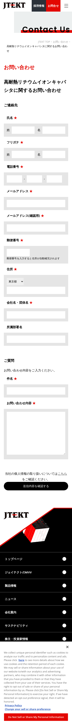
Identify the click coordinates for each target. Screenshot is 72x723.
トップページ (13, 559)
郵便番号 (13, 240)
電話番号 (13, 166)
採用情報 (38, 6)
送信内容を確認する (36, 486)
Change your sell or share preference (28, 710)
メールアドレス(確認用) (25, 216)
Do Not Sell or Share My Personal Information (36, 718)
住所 (10, 269)
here (21, 661)
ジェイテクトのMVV (18, 572)
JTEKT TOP (44, 41)
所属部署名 (14, 327)
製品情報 (11, 585)
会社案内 (11, 612)
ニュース (11, 599)
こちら (62, 473)
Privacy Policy (13, 706)
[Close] (67, 648)
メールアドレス (17, 191)
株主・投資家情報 (16, 639)
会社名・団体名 (17, 302)
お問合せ (53, 6)
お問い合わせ (60, 41)
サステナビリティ (16, 625)
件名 (10, 378)
